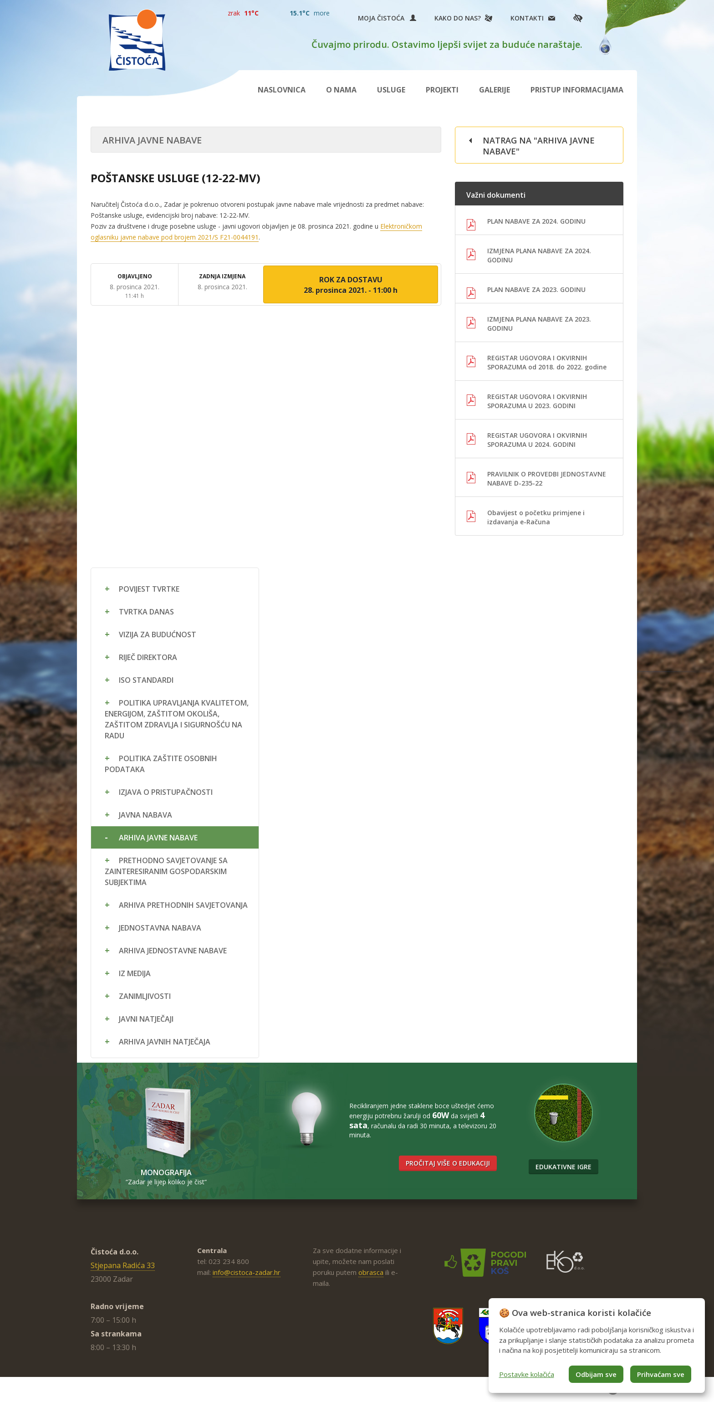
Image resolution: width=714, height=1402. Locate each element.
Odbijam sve (596, 1374)
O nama (341, 90)
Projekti (442, 90)
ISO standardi (146, 680)
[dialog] (597, 1345)
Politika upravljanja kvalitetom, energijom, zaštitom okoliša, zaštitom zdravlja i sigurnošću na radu (177, 719)
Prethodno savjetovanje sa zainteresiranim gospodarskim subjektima (166, 871)
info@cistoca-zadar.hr (246, 1272)
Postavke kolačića (526, 1374)
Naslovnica (282, 90)
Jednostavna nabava (160, 928)
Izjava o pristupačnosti (166, 792)
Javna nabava (145, 815)
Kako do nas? (457, 18)
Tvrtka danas (146, 612)
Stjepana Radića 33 (123, 1265)
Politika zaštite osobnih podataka (161, 763)
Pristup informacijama (576, 90)
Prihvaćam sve (660, 1374)
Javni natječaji (146, 1019)
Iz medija (135, 973)
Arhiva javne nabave (158, 838)
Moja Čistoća (387, 18)
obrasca (370, 1272)
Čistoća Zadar (137, 40)
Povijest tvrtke (149, 589)
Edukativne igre (564, 1166)
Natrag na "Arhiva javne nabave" (539, 146)
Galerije (494, 90)
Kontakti (527, 18)
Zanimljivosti (145, 996)
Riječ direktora (148, 657)
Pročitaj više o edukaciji (448, 1163)
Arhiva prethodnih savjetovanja (183, 905)
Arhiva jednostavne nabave (173, 951)
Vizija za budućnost (157, 634)
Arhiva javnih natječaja (164, 1042)
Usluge (391, 90)
